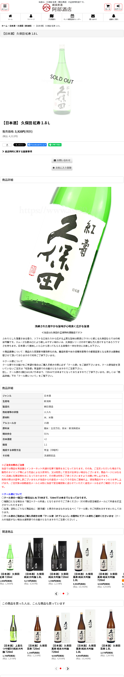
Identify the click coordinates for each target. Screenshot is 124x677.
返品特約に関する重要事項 (17, 151)
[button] (5, 7)
